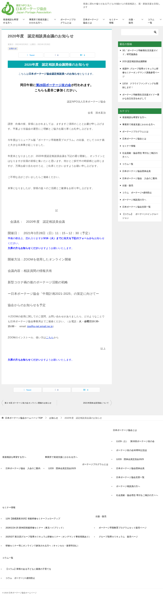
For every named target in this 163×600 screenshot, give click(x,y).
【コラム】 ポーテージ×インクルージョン (140, 216)
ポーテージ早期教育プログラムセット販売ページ (123, 527)
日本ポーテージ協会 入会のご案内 (139, 178)
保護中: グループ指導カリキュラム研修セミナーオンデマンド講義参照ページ (140, 72)
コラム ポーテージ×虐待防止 (138, 192)
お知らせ (13, 48)
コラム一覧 (151, 21)
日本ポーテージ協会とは (90, 21)
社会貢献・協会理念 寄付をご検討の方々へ (140, 155)
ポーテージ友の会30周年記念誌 (131, 450)
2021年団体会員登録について (96, 403)
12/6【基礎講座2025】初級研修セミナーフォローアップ (33, 518)
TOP (24, 418)
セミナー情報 (113, 21)
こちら (50, 337)
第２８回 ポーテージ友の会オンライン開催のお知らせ (28, 403)
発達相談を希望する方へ (10, 21)
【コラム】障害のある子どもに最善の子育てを (28, 569)
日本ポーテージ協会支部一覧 (136, 207)
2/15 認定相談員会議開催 (134, 61)
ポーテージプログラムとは (68, 21)
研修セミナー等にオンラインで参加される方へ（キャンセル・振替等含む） (42, 545)
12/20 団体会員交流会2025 (62, 468)
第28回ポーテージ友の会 (53, 85)
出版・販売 (132, 21)
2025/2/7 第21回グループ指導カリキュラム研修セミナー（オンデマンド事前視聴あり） (48, 536)
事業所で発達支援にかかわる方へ (39, 21)
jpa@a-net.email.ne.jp (40, 326)
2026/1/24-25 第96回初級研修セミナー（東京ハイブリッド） (35, 527)
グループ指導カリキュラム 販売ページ (118, 536)
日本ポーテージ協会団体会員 (136, 171)
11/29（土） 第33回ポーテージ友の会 (135, 441)
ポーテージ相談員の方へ (134, 199)
